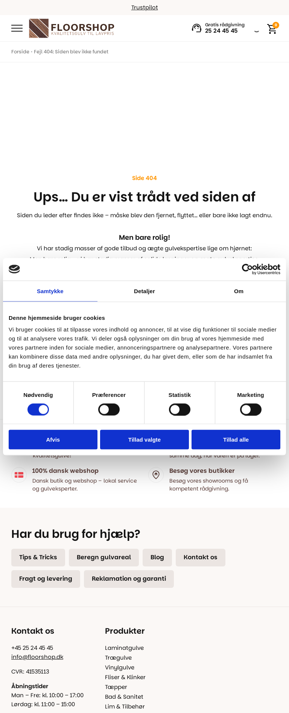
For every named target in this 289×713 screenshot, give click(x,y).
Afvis (53, 439)
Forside (20, 51)
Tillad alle (236, 439)
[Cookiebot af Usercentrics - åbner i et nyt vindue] (247, 269)
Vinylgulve (119, 667)
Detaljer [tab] (144, 291)
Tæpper (116, 686)
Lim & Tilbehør (125, 706)
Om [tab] (238, 291)
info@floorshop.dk (37, 656)
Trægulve (118, 657)
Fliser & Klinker (125, 677)
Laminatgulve (124, 647)
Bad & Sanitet (124, 696)
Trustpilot (144, 7)
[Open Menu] (17, 28)
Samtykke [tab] (50, 291)
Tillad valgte (144, 439)
